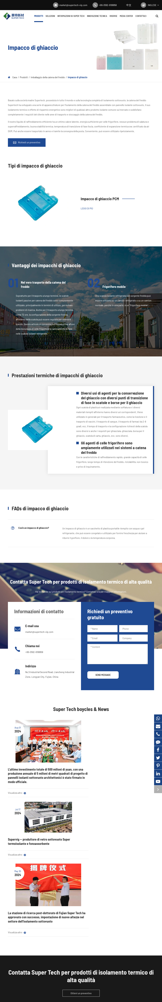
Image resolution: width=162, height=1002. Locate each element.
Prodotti (38, 18)
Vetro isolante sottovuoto (20, 921)
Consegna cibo (53, 892)
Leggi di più (87, 208)
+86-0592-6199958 (108, 4)
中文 (128, 4)
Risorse (113, 18)
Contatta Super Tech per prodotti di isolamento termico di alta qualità (81, 835)
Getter (11, 935)
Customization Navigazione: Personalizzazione (68, 919)
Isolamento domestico (57, 905)
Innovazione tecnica (97, 18)
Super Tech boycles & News (81, 709)
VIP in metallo (52, 912)
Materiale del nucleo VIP (19, 886)
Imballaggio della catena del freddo (48, 77)
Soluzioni (50, 18)
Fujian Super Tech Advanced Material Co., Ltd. (77, 987)
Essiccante (13, 928)
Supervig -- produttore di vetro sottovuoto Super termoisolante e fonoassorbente (80, 760)
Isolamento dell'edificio (57, 899)
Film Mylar (13, 892)
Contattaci (140, 18)
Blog (102, 879)
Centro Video (106, 892)
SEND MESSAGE (103, 674)
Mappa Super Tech (69, 992)
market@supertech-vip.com (73, 4)
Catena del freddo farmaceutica (61, 886)
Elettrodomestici (54, 879)
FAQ (129, 892)
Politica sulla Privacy (92, 992)
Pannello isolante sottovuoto (22, 879)
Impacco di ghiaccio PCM (100, 198)
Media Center (126, 18)
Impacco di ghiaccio (77, 77)
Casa (14, 77)
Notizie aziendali (108, 886)
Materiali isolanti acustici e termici (21, 902)
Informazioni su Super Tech (70, 18)
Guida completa (107, 899)
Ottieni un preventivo (81, 853)
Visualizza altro (17, 788)
